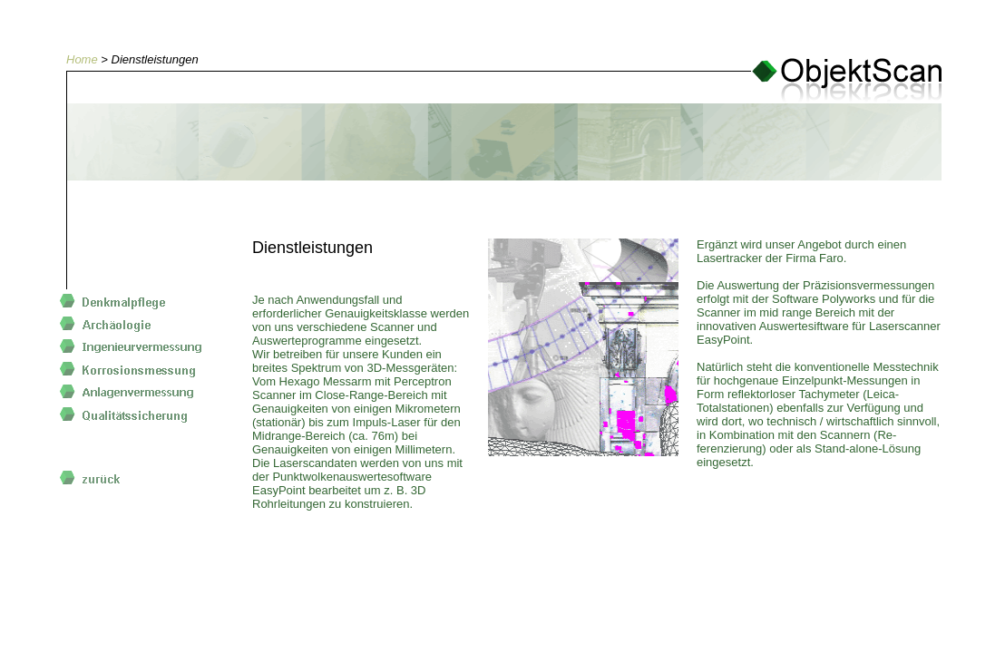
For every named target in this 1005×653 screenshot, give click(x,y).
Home (82, 59)
